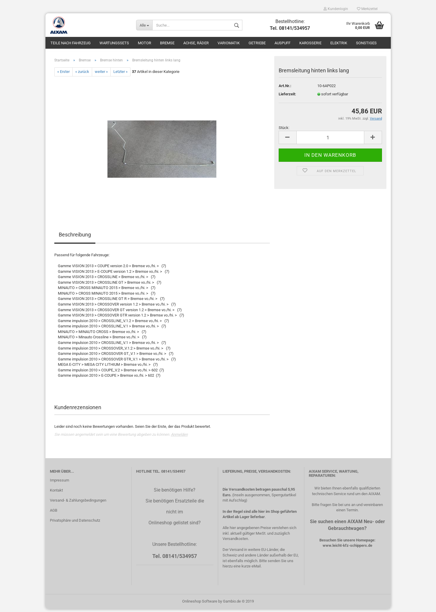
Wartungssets (114, 43)
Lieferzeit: (287, 97)
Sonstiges (366, 43)
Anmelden (179, 437)
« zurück (82, 75)
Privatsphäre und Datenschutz (75, 523)
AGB (53, 513)
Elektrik (338, 43)
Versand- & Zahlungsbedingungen (78, 503)
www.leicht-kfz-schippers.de (347, 548)
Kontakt (56, 493)
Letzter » (120, 75)
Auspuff (282, 43)
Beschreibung (75, 237)
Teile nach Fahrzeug (70, 43)
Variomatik (229, 43)
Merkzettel (367, 9)
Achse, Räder (196, 43)
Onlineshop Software (199, 604)
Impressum (59, 483)
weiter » (101, 75)
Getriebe (257, 43)
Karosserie (310, 43)
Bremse (167, 43)
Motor (144, 43)
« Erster (63, 75)
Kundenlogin (336, 9)
